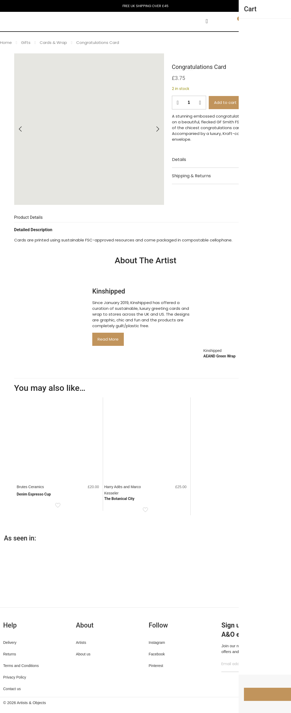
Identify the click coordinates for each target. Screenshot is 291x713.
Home (6, 42)
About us (83, 654)
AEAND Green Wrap (219, 356)
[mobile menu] (206, 21)
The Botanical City (119, 499)
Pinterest (156, 666)
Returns (9, 654)
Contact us (12, 689)
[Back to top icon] (282, 703)
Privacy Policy (14, 677)
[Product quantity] (189, 102)
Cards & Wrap (53, 42)
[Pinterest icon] (264, 702)
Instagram (157, 642)
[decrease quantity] (177, 102)
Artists (81, 642)
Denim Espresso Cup (34, 494)
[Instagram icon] (270, 702)
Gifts (25, 42)
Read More (108, 339)
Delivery (10, 642)
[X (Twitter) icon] (259, 702)
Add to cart (225, 102)
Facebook (157, 654)
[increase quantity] (200, 102)
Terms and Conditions (21, 666)
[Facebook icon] (253, 702)
